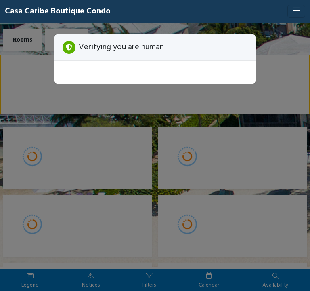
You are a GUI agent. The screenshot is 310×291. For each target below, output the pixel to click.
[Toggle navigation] (296, 11)
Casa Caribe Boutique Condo (58, 11)
